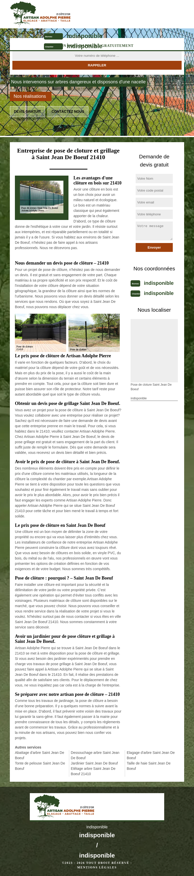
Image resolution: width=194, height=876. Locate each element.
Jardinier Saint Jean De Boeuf (94, 763)
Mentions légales (97, 867)
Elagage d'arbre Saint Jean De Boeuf (151, 755)
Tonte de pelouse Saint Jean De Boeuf (40, 766)
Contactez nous (68, 111)
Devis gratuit (27, 111)
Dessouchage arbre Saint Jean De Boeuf (95, 755)
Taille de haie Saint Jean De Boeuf (149, 766)
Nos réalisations (30, 96)
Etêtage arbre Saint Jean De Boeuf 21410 (93, 771)
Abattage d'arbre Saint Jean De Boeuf (39, 755)
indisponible (84, 35)
